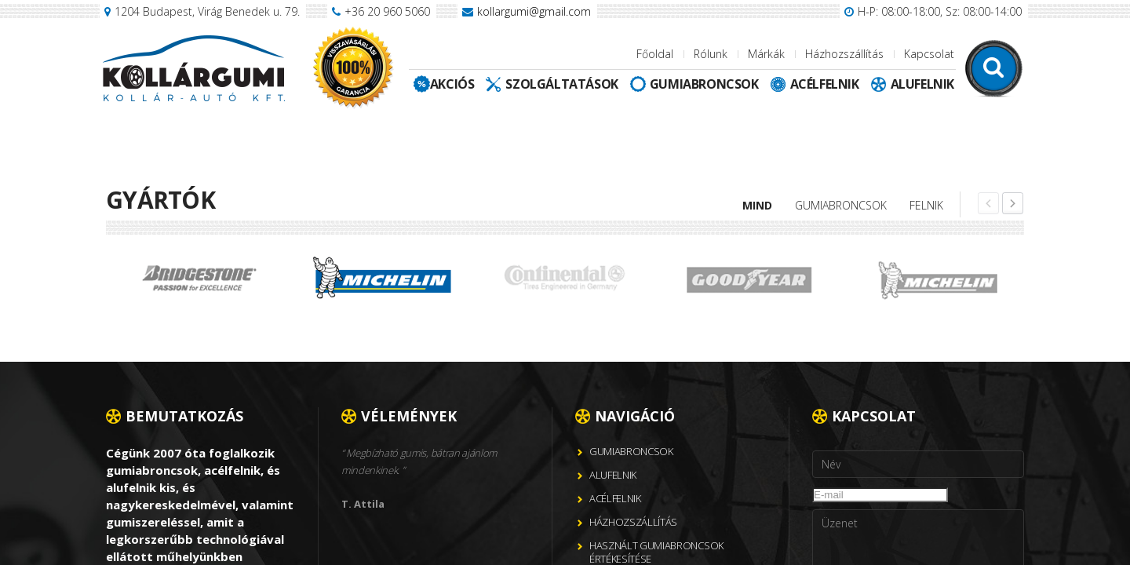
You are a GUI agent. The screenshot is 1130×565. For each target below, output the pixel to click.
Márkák (766, 53)
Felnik (926, 205)
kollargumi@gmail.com (534, 11)
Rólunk (710, 53)
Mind (757, 205)
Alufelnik (922, 84)
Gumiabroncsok (704, 84)
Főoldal (654, 53)
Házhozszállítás (844, 53)
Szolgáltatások (561, 84)
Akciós (452, 84)
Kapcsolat (929, 53)
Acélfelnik (824, 84)
